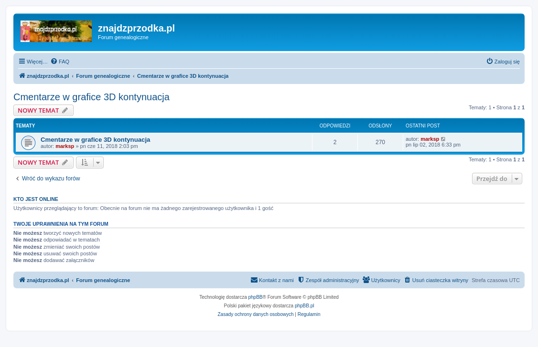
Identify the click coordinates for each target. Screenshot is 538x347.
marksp (64, 146)
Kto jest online (35, 199)
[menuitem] (59, 61)
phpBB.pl (304, 305)
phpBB (255, 297)
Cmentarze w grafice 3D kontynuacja (91, 97)
